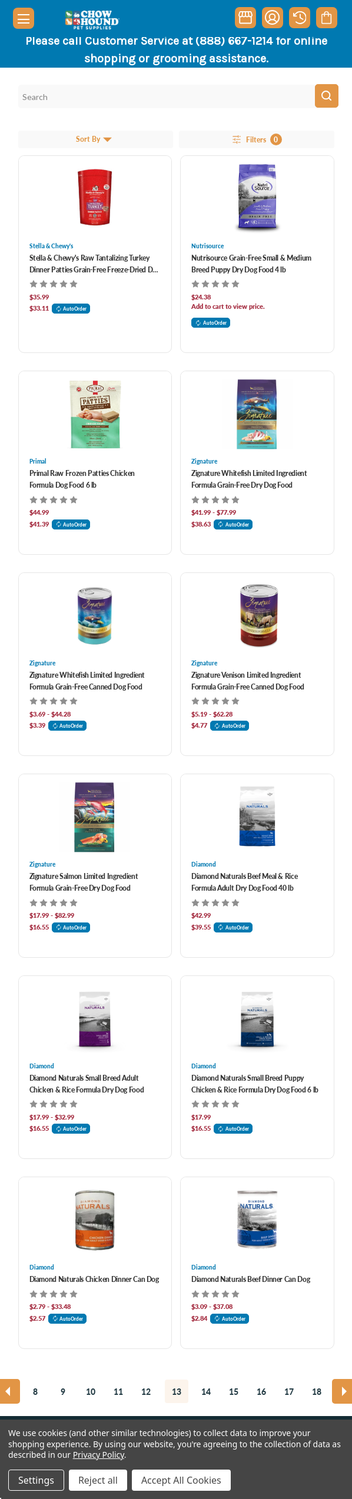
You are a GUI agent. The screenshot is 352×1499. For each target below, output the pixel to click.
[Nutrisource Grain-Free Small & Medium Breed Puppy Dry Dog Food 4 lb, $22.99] (257, 199)
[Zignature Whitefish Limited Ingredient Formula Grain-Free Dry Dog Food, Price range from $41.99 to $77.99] (257, 414)
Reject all (98, 1480)
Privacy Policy (98, 1454)
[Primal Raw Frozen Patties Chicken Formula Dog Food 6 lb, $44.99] (95, 414)
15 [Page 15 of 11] (233, 1391)
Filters (256, 139)
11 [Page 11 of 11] (118, 1391)
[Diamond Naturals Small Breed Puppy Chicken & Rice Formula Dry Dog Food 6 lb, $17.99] (257, 1019)
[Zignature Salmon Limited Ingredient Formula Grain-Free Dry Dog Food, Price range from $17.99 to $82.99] (95, 817)
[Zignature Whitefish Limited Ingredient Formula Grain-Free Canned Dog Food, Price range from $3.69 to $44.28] (95, 616)
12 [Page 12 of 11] (146, 1391)
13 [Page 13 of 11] (176, 1391)
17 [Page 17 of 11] (289, 1391)
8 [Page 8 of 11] (35, 1391)
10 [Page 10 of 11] (90, 1391)
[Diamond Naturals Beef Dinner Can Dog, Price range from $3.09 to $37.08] (257, 1220)
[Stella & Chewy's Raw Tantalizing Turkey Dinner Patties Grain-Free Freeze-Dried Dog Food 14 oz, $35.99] (95, 199)
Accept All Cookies (181, 1480)
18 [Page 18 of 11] (316, 1391)
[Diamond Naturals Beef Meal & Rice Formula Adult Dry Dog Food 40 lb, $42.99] (257, 817)
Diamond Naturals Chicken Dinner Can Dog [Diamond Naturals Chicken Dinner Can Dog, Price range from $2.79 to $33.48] (94, 1279)
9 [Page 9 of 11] (63, 1391)
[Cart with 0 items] (326, 17)
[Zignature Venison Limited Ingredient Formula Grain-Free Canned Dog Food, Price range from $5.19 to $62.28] (257, 616)
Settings (36, 1480)
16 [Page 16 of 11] (261, 1391)
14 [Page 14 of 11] (206, 1391)
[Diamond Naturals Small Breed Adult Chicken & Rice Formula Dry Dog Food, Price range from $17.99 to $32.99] (95, 1019)
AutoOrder (71, 308)
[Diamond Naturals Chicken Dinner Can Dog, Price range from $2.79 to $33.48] (95, 1220)
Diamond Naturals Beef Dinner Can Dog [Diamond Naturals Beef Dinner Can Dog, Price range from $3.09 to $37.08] (250, 1279)
